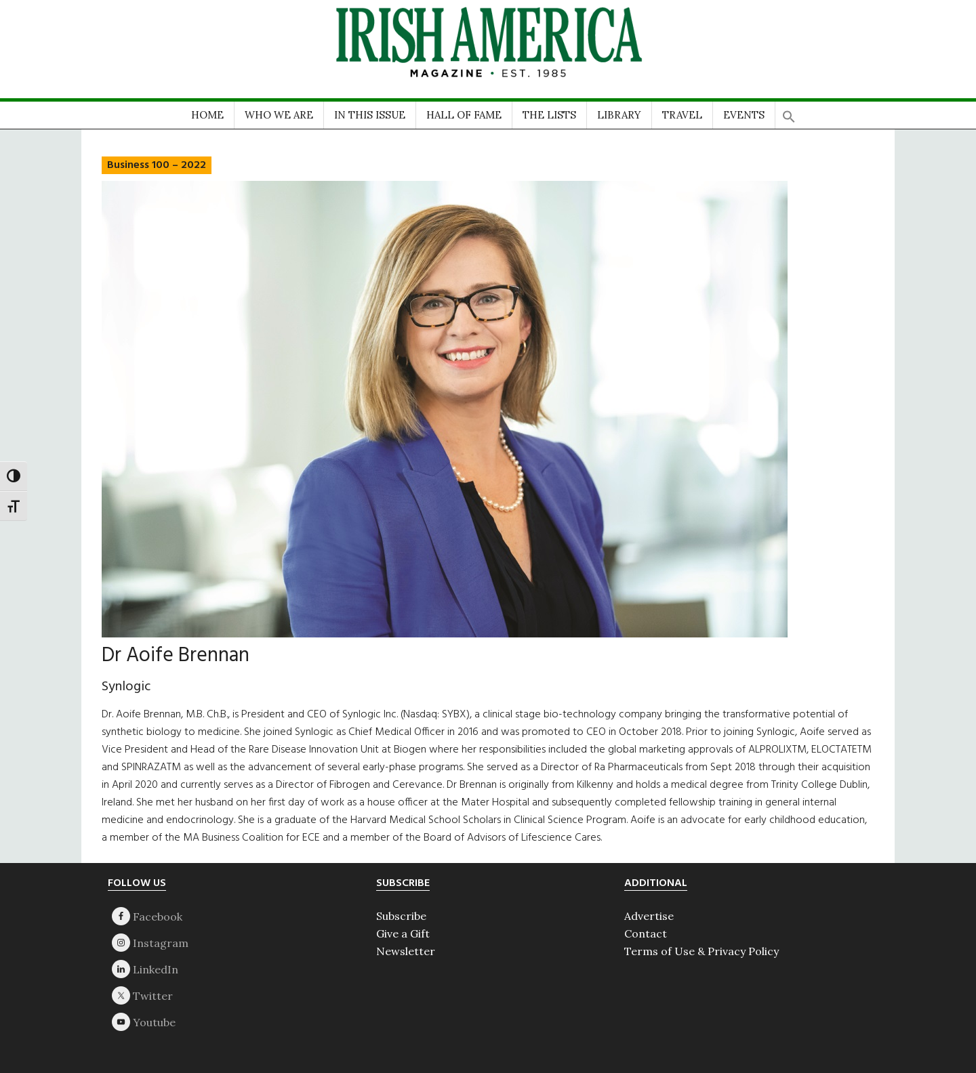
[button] (789, 112)
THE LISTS (549, 114)
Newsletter (405, 951)
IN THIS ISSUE (369, 114)
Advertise (649, 916)
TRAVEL (682, 114)
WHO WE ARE (279, 114)
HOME (207, 114)
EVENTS (744, 114)
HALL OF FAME (464, 114)
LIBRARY (619, 114)
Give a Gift (403, 933)
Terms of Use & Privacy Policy (701, 951)
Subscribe (401, 916)
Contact (645, 933)
